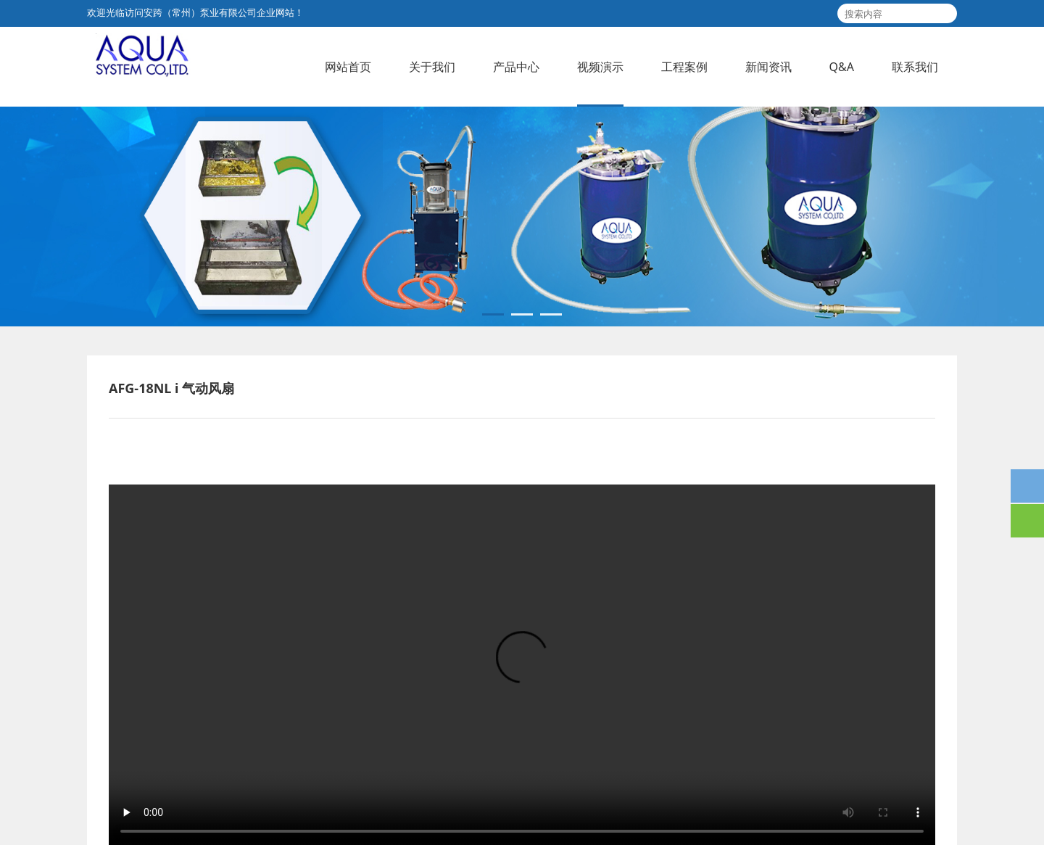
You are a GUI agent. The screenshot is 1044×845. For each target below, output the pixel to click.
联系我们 (915, 67)
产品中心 (516, 67)
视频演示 (600, 67)
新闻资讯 (768, 67)
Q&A (841, 67)
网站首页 (348, 67)
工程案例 (684, 67)
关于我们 (432, 67)
